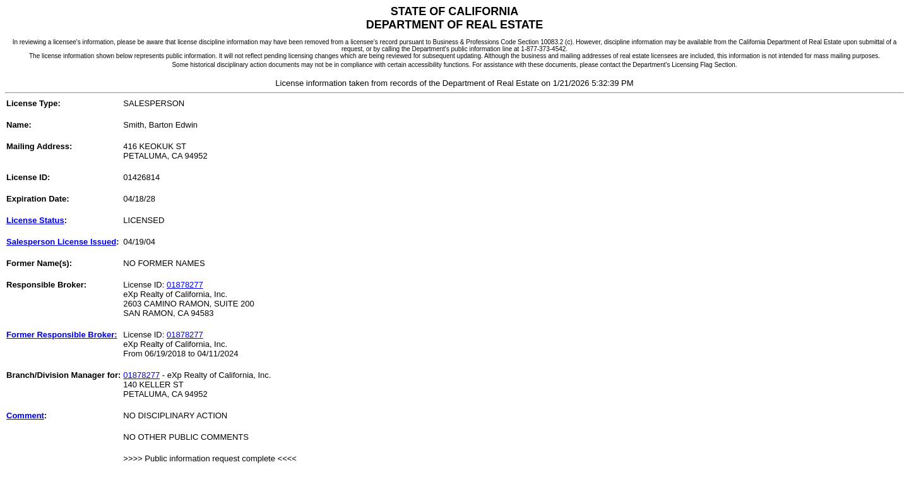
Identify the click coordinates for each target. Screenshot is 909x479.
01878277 (185, 284)
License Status (35, 220)
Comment (25, 415)
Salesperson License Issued (61, 241)
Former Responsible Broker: (61, 334)
